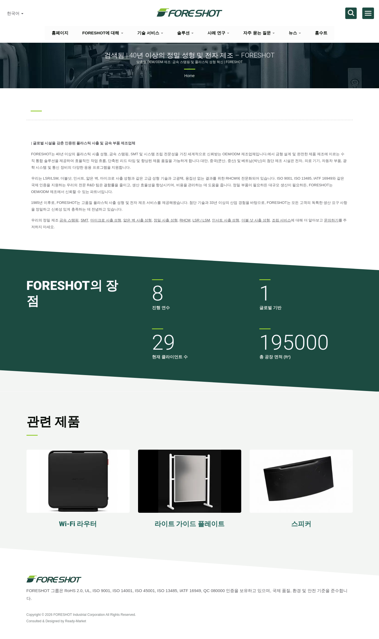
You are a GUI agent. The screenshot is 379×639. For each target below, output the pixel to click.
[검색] (351, 13)
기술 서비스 (150, 32)
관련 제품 (53, 421)
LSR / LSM (201, 220)
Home (189, 75)
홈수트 (321, 32)
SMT (84, 220)
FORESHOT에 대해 (102, 32)
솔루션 (185, 32)
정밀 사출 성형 (165, 220)
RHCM (185, 220)
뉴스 (295, 32)
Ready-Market (75, 621)
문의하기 (331, 220)
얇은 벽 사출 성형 (137, 220)
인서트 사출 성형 (225, 220)
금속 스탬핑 (69, 220)
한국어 (15, 13)
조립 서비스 (281, 220)
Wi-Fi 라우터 (78, 524)
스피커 (301, 524)
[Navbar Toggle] (368, 13)
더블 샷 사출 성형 (256, 220)
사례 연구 (218, 32)
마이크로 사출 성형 (105, 220)
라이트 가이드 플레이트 (190, 524)
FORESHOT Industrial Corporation (79, 615)
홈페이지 (60, 32)
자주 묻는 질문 (259, 32)
